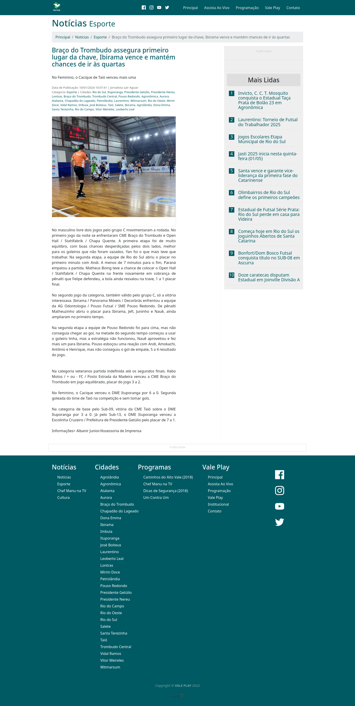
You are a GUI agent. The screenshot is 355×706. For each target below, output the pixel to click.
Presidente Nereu (163, 92)
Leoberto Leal (125, 109)
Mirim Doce (110, 572)
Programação (247, 7)
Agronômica (150, 96)
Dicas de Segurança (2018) (165, 490)
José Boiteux (98, 105)
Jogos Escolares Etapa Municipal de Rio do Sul (262, 139)
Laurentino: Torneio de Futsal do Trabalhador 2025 (268, 121)
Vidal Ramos (68, 105)
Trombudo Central (104, 96)
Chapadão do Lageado (80, 101)
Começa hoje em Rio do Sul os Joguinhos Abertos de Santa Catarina (268, 236)
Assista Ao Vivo (217, 7)
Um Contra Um (156, 497)
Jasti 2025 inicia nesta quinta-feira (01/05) (267, 156)
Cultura (63, 497)
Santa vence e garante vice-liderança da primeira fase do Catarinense (268, 175)
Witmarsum (138, 101)
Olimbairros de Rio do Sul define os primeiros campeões (269, 194)
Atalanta (57, 101)
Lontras (57, 96)
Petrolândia (105, 101)
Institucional (218, 504)
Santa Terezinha (62, 109)
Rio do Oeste (156, 101)
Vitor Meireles (105, 109)
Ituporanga (115, 92)
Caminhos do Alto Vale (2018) (168, 477)
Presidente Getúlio (136, 92)
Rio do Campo (84, 109)
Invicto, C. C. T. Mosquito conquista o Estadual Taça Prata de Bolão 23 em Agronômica (264, 100)
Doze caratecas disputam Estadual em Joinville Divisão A (269, 277)
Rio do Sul (99, 92)
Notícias (82, 37)
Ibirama (130, 105)
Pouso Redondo (129, 96)
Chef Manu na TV (71, 490)
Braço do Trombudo (77, 96)
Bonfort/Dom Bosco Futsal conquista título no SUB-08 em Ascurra (269, 257)
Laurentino (121, 101)
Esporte (100, 37)
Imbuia (83, 105)
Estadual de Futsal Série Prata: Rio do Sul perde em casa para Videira (269, 214)
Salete (119, 105)
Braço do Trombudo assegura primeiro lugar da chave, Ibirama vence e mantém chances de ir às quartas (113, 57)
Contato (293, 7)
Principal (190, 7)
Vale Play (272, 7)
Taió (110, 105)
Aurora (164, 96)
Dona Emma (161, 105)
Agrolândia (144, 105)
